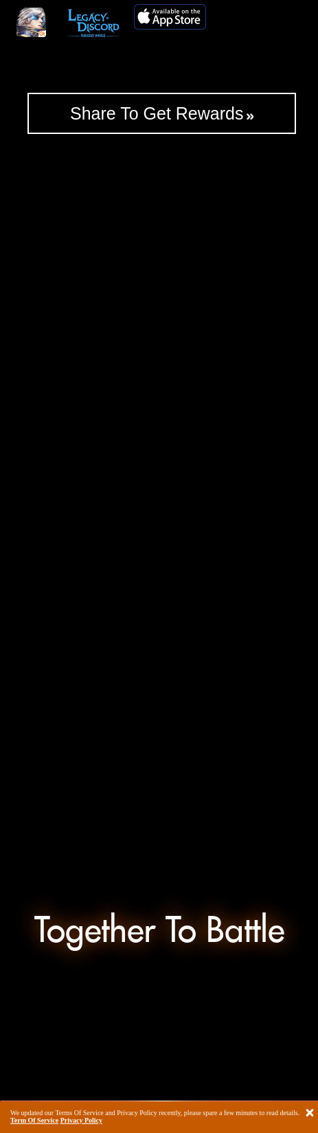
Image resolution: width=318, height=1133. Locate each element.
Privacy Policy (81, 1120)
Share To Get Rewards (156, 113)
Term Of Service (34, 1120)
